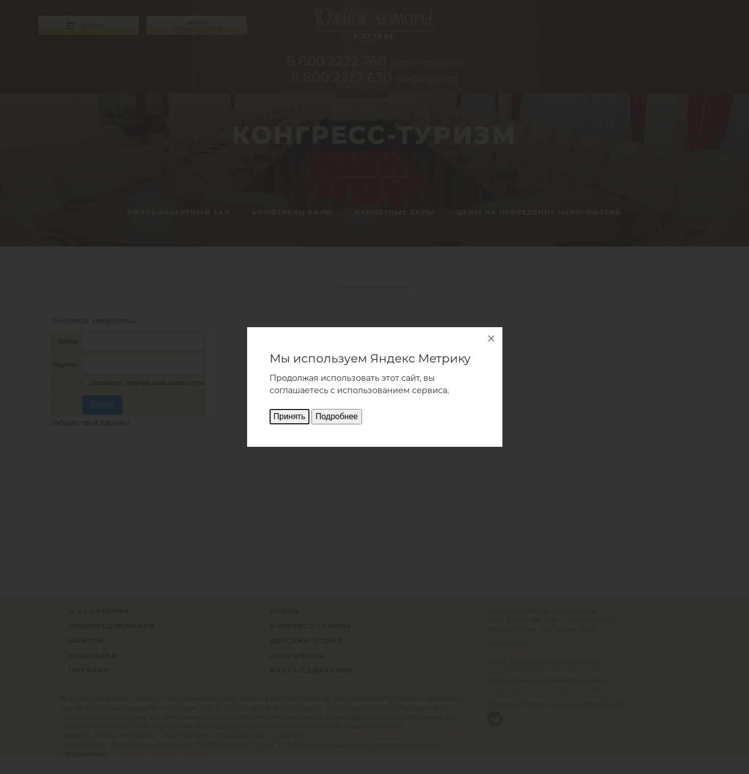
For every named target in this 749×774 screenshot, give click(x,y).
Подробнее (337, 416)
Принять (290, 416)
